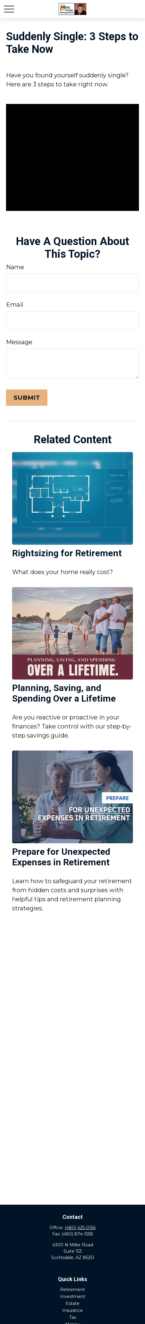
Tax (72, 1317)
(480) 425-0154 (80, 1227)
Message (19, 342)
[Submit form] (26, 397)
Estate (72, 1303)
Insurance (72, 1310)
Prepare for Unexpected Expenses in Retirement (61, 856)
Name (15, 267)
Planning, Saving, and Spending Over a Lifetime (64, 693)
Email (14, 304)
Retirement (72, 1289)
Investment (72, 1296)
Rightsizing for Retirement (67, 553)
